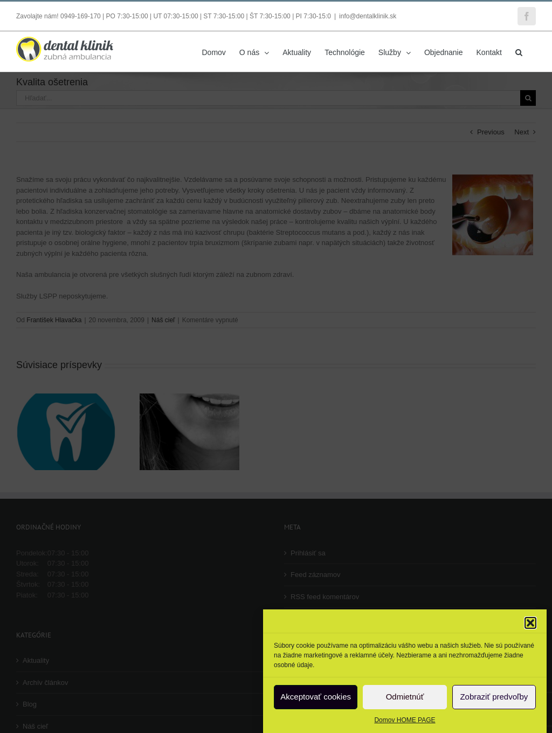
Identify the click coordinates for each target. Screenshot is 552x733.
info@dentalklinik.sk (367, 16)
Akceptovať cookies (315, 696)
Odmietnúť (405, 696)
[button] (530, 622)
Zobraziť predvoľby (494, 696)
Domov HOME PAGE (404, 720)
